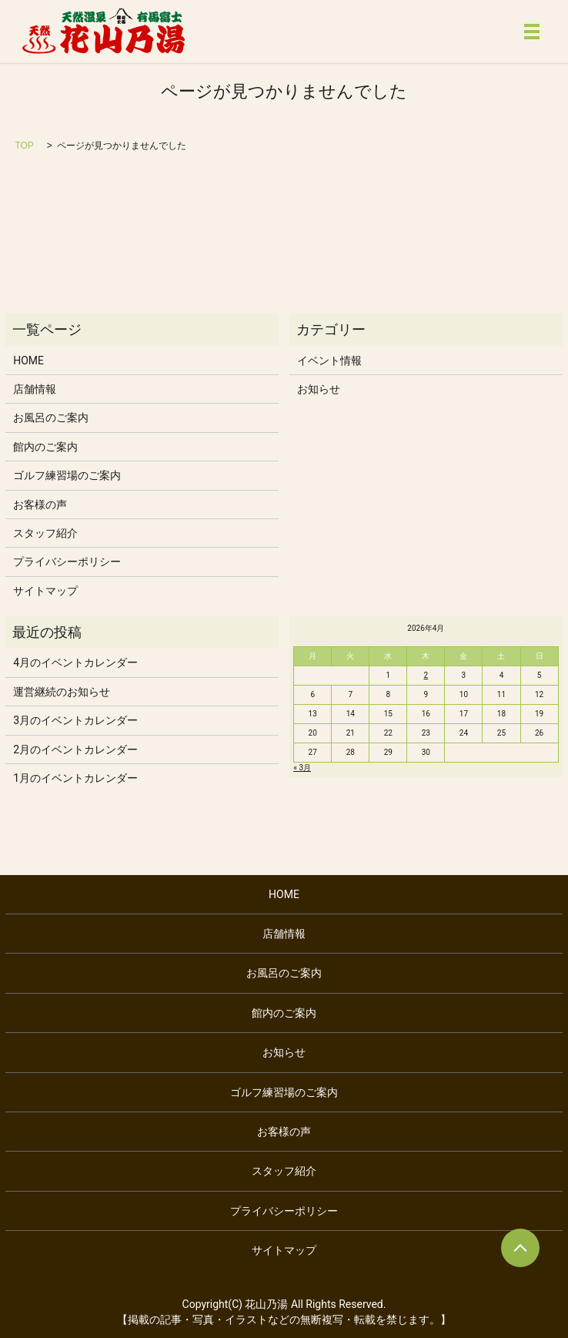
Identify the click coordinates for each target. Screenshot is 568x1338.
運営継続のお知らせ (61, 692)
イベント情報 (329, 360)
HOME (28, 360)
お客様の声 (40, 504)
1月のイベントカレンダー (75, 778)
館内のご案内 (45, 447)
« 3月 (302, 767)
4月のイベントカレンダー (75, 662)
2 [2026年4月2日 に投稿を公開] (426, 675)
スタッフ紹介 (45, 533)
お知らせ (318, 389)
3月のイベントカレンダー (75, 720)
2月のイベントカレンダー (75, 749)
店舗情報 (34, 389)
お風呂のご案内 (51, 417)
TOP (24, 145)
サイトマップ (45, 591)
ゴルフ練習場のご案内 (67, 475)
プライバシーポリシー (67, 561)
